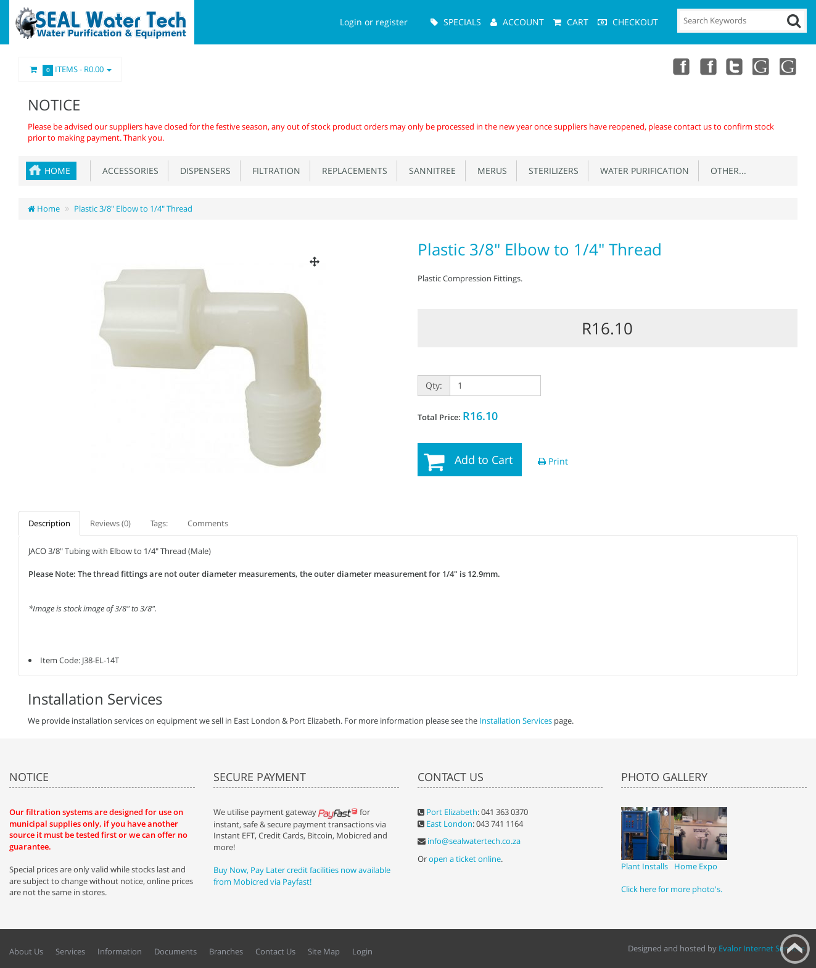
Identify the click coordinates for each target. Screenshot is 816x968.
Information (119, 951)
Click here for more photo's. (671, 889)
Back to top (795, 949)
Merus (489, 170)
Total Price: (458, 415)
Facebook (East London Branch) (680, 66)
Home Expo (695, 866)
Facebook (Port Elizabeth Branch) (707, 66)
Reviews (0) (110, 523)
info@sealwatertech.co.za (474, 840)
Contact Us (275, 951)
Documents (175, 951)
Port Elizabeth (451, 811)
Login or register (374, 22)
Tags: (159, 523)
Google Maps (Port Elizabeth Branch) (789, 66)
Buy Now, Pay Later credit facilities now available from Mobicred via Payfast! (301, 875)
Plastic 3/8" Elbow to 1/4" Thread (133, 208)
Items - (70, 70)
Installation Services (515, 720)
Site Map (324, 951)
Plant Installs (644, 866)
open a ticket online (465, 858)
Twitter (734, 66)
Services (70, 951)
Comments (208, 523)
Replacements (352, 170)
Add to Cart (484, 459)
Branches (226, 951)
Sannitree (430, 170)
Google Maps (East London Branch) (761, 66)
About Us (26, 951)
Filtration (273, 170)
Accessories (128, 170)
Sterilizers (551, 170)
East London (449, 823)
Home (57, 170)
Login (362, 951)
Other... (726, 170)
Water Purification (642, 170)
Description (49, 523)
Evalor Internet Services (762, 948)
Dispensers (203, 170)
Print (553, 461)
